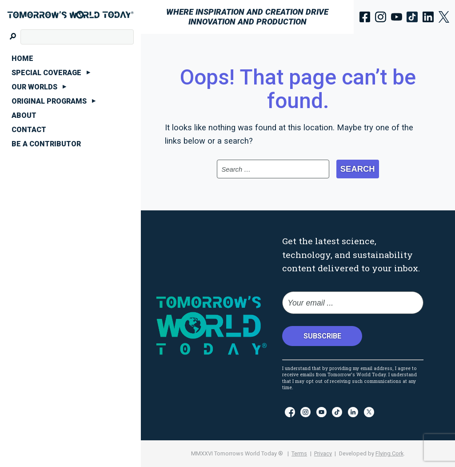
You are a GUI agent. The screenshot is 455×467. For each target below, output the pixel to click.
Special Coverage (46, 72)
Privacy (323, 453)
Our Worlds (34, 87)
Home (22, 58)
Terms (299, 453)
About (24, 115)
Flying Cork (389, 453)
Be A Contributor (46, 144)
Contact (29, 129)
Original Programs (49, 101)
